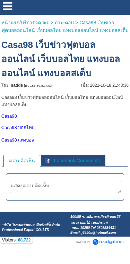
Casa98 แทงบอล (17, 140)
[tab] (21, 161)
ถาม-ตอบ (64, 22)
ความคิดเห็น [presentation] (22, 160)
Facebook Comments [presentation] (72, 160)
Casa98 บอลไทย (18, 127)
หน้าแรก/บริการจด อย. (25, 22)
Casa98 (9, 116)
